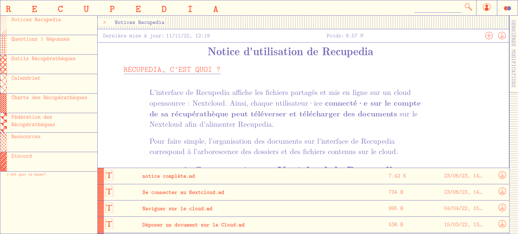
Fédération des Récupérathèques (33, 120)
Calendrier (26, 78)
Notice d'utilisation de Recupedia (290, 50)
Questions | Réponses (40, 39)
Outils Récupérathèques (43, 58)
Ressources (26, 136)
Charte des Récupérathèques (49, 97)
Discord (21, 156)
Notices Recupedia (36, 19)
